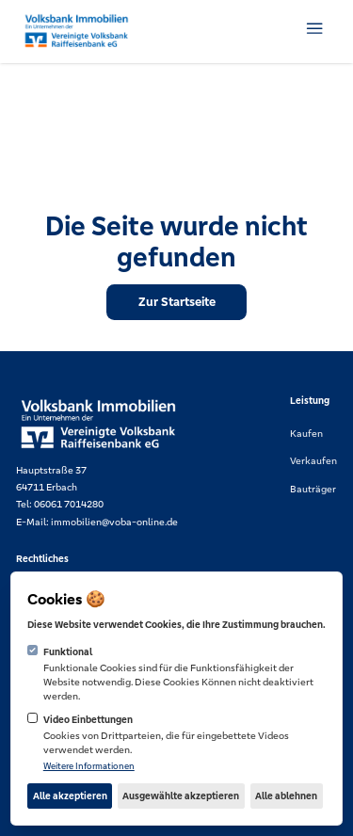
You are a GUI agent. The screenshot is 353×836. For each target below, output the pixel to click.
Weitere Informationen (89, 766)
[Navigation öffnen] (314, 28)
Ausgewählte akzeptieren (180, 796)
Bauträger (313, 489)
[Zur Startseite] (176, 302)
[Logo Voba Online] (76, 31)
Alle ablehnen (286, 796)
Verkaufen (313, 461)
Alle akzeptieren (70, 796)
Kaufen (306, 433)
